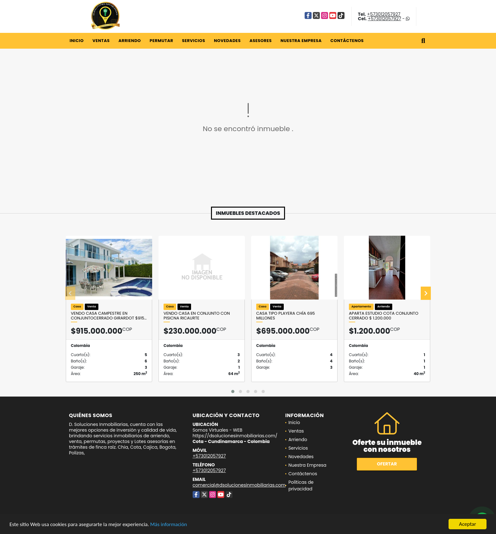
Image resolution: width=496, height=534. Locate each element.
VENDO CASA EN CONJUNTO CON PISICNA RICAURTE (197, 316)
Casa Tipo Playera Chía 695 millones (285, 316)
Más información (168, 524)
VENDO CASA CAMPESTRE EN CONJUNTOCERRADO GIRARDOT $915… (109, 316)
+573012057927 (383, 14)
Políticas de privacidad (301, 485)
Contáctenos (347, 41)
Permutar (161, 41)
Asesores (261, 41)
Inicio (77, 41)
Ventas (101, 41)
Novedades (227, 41)
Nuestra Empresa (301, 41)
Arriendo (129, 41)
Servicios (193, 41)
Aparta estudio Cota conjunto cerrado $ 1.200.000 (383, 316)
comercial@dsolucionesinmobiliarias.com (239, 485)
